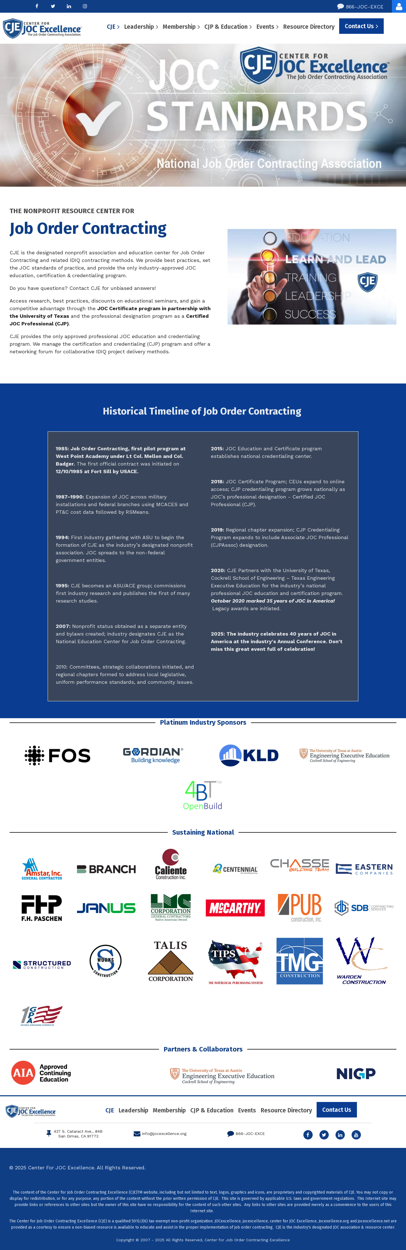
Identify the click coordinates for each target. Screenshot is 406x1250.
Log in (399, 6)
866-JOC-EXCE (360, 6)
